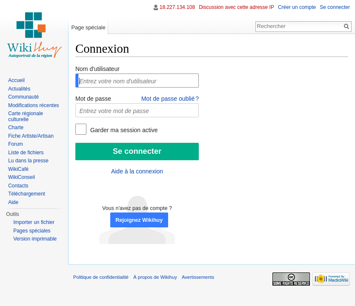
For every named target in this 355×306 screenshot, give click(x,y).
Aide (13, 202)
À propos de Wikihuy (155, 277)
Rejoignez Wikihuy (139, 220)
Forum (15, 144)
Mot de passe (93, 98)
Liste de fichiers (25, 153)
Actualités (19, 89)
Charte (15, 127)
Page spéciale (88, 27)
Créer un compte (297, 7)
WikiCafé (18, 169)
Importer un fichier (33, 222)
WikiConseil (21, 177)
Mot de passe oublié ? (170, 98)
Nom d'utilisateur (97, 68)
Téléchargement (26, 194)
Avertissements (198, 277)
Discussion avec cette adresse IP (236, 7)
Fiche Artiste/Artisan (31, 136)
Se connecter (335, 7)
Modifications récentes (33, 105)
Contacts (18, 186)
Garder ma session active (123, 130)
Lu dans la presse (28, 161)
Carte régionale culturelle (25, 116)
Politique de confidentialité (101, 277)
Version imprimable (35, 239)
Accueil (16, 80)
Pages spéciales (31, 231)
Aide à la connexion (137, 171)
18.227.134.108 (177, 7)
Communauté (23, 97)
